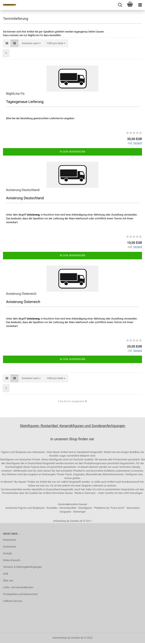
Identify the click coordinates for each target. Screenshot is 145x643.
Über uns (8, 580)
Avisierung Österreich (21, 294)
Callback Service (12, 600)
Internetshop (59, 637)
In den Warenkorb (73, 151)
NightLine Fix (15, 94)
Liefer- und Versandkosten (18, 587)
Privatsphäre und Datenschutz (20, 594)
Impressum (9, 539)
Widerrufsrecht (11, 560)
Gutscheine (9, 546)
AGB (5, 573)
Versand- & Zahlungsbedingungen (22, 566)
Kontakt (7, 553)
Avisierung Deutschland (22, 190)
